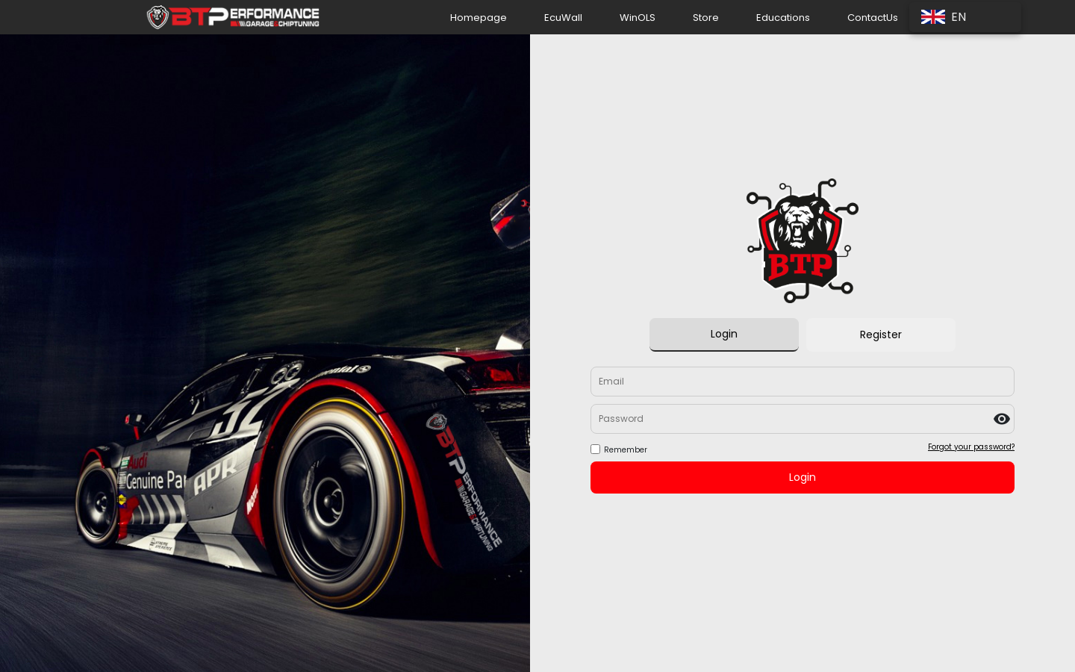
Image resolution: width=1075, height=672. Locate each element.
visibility (1002, 419)
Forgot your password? (971, 446)
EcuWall (563, 17)
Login (724, 333)
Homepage (478, 17)
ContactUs (872, 17)
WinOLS (637, 17)
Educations (783, 17)
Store (706, 17)
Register (881, 334)
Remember (625, 449)
